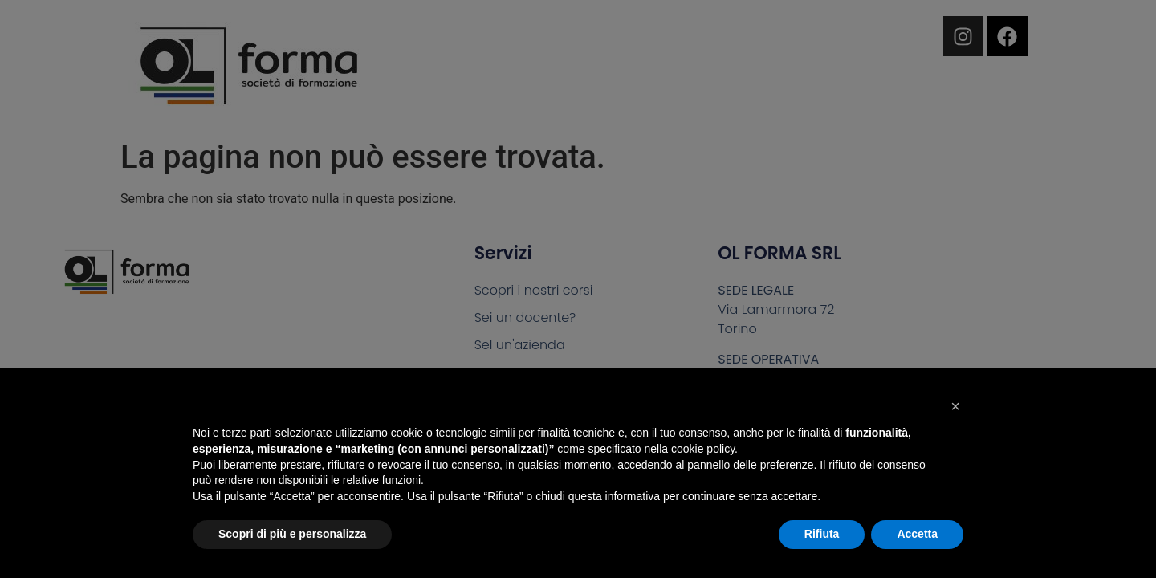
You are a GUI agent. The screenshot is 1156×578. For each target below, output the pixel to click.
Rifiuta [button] (822, 533)
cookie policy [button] (703, 448)
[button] (955, 406)
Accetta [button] (917, 533)
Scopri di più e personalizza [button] (292, 533)
